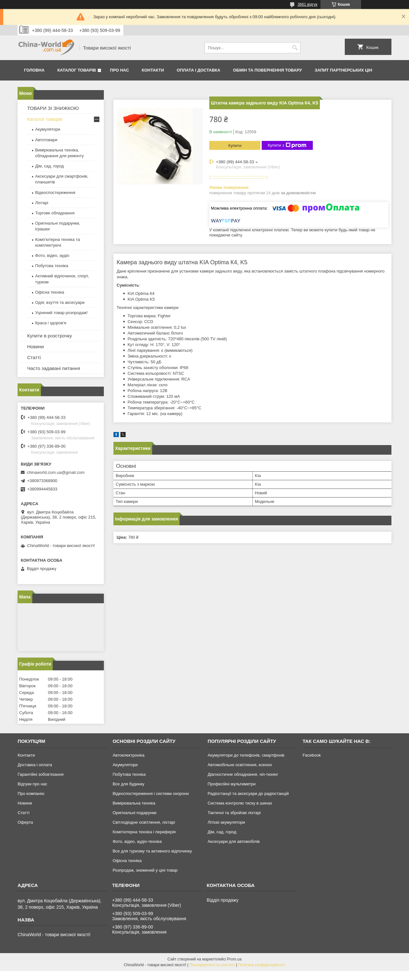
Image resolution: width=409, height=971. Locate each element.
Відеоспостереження (55, 192)
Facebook (312, 755)
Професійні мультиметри (232, 784)
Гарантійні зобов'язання (41, 774)
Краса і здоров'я (50, 322)
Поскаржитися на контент (212, 965)
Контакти (153, 70)
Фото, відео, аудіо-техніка (137, 841)
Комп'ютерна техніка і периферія (144, 831)
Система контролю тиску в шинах (240, 803)
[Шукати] (294, 47)
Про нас (119, 70)
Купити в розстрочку (49, 335)
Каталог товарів (76, 70)
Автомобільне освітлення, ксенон (240, 764)
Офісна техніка (49, 292)
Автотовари (46, 139)
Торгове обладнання (54, 213)
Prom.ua (234, 959)
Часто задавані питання (53, 368)
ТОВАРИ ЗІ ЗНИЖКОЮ (53, 108)
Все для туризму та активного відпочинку (152, 851)
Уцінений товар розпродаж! (61, 312)
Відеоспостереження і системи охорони (150, 793)
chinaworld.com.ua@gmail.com (56, 472)
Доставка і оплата (35, 764)
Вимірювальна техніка (133, 803)
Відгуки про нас (32, 784)
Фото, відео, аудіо (52, 255)
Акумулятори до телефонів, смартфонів (246, 755)
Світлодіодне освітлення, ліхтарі (143, 822)
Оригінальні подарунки (134, 812)
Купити (235, 145)
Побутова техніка (51, 265)
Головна (34, 70)
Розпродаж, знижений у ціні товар (144, 870)
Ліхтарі (41, 202)
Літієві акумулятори (226, 822)
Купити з (287, 145)
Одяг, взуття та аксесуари (59, 302)
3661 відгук (307, 4)
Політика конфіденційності (261, 965)
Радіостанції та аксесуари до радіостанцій (248, 793)
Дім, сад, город (49, 166)
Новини (35, 346)
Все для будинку (128, 784)
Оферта (25, 822)
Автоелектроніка (128, 755)
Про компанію (31, 793)
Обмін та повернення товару (267, 70)
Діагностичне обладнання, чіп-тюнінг (243, 774)
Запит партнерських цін (343, 70)
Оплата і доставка (198, 70)
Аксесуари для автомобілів (234, 841)
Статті (34, 357)
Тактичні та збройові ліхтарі (234, 812)
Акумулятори (47, 129)
